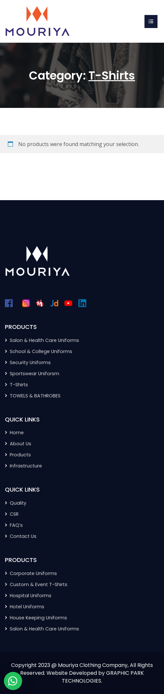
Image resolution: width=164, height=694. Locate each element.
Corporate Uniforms (33, 573)
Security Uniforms (30, 362)
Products (20, 454)
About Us (20, 443)
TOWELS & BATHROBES (35, 395)
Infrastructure (26, 466)
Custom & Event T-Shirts (38, 584)
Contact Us (23, 536)
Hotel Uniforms (27, 606)
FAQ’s (16, 525)
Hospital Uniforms (30, 595)
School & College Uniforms (41, 351)
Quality (18, 503)
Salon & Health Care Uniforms (44, 340)
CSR (14, 514)
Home (17, 432)
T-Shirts (19, 384)
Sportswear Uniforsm (34, 373)
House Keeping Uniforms (38, 617)
